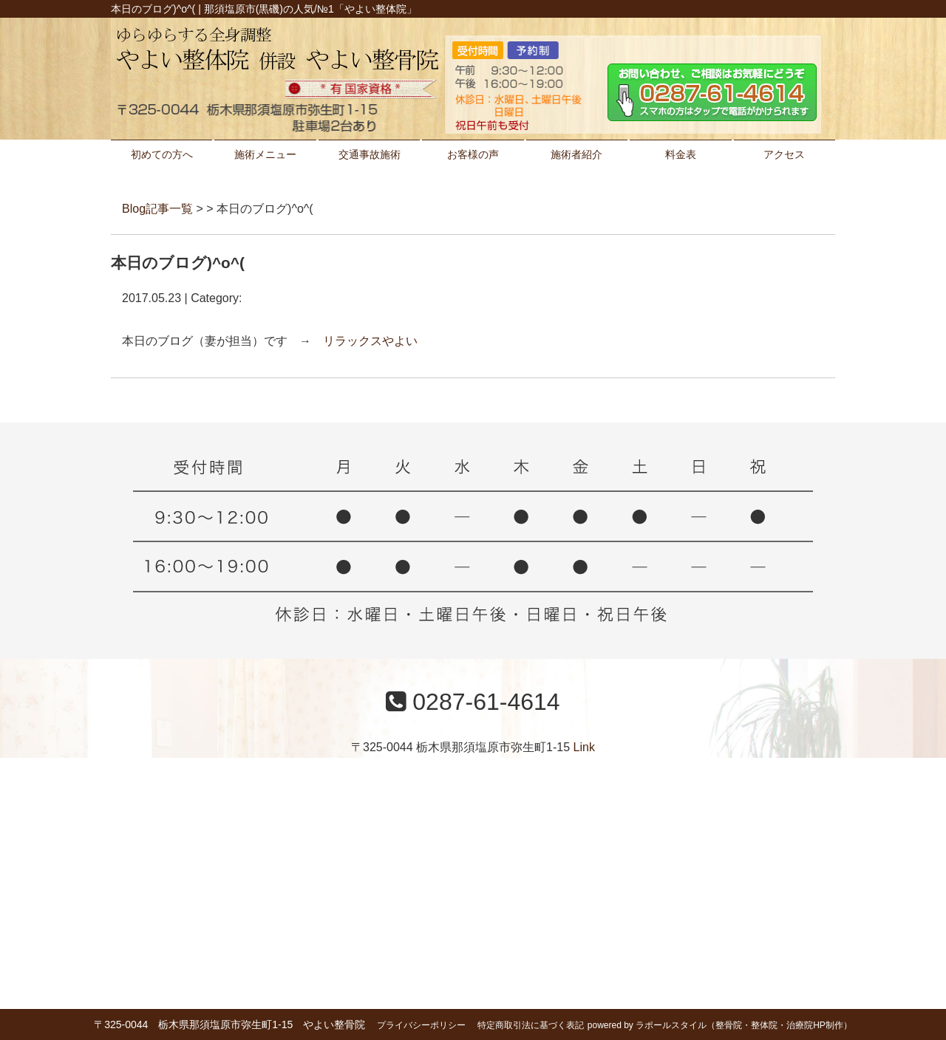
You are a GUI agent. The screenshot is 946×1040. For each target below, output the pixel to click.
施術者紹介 (576, 154)
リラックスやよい (370, 341)
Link (584, 747)
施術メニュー (265, 154)
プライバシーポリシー (421, 1025)
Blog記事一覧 (157, 208)
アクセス (784, 154)
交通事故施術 (369, 154)
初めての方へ (162, 154)
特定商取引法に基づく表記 (530, 1025)
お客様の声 (473, 154)
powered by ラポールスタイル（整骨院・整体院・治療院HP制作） (720, 1025)
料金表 (680, 154)
